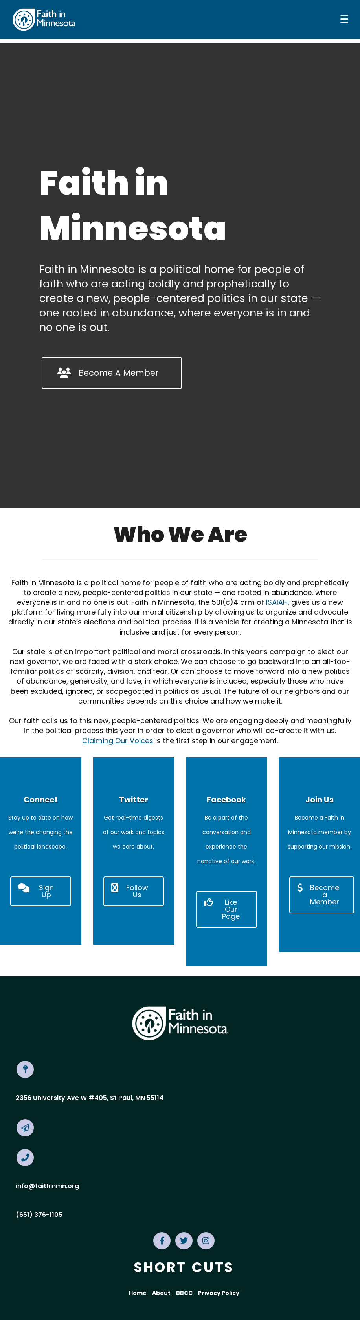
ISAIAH (277, 602)
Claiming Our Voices (117, 740)
